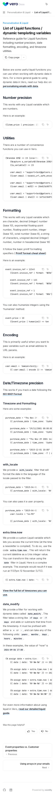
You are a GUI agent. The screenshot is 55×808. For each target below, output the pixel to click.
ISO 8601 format (12, 394)
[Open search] (41, 4)
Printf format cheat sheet (30, 253)
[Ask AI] (48, 124)
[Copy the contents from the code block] (43, 124)
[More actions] (51, 4)
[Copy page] (12, 57)
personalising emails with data (20, 86)
